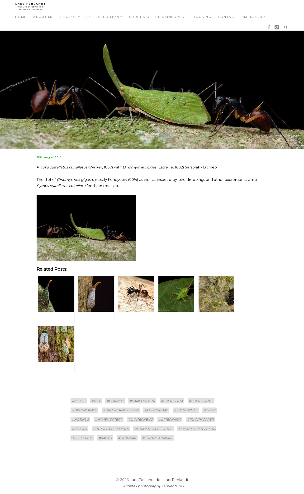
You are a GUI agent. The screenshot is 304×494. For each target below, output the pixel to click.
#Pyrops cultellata (110, 429)
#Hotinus (80, 419)
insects (78, 401)
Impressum (254, 17)
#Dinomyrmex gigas (120, 410)
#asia (95, 401)
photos (68, 17)
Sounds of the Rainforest (157, 17)
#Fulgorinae (185, 410)
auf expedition (102, 17)
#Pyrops (79, 429)
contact (227, 17)
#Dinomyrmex (84, 410)
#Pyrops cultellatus (153, 429)
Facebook (267, 25)
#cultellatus (201, 401)
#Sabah (105, 438)
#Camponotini (142, 401)
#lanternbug (140, 419)
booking (202, 17)
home (21, 17)
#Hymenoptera (108, 419)
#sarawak (127, 438)
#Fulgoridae (156, 410)
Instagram (276, 25)
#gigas (209, 410)
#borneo (115, 401)
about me (43, 17)
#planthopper (200, 419)
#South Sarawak (157, 438)
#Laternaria (170, 419)
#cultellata (172, 401)
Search (284, 25)
